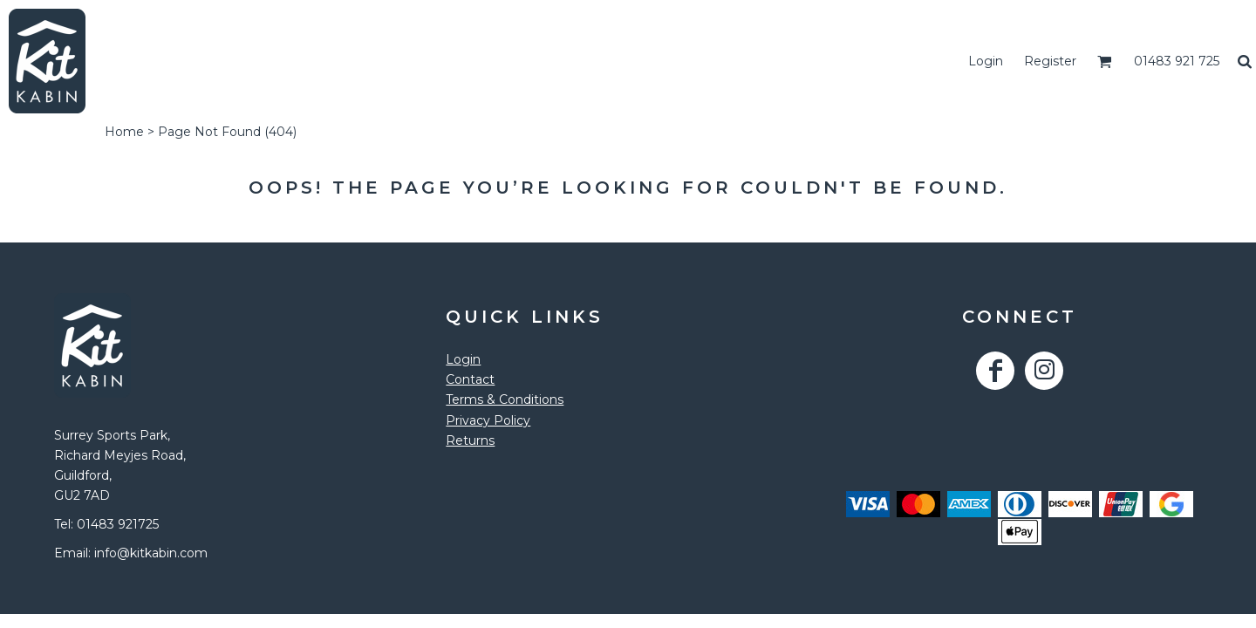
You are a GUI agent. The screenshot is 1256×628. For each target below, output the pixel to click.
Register (1050, 61)
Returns (470, 440)
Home (124, 132)
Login (985, 61)
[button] (1104, 61)
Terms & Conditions (504, 399)
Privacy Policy (488, 420)
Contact (470, 379)
